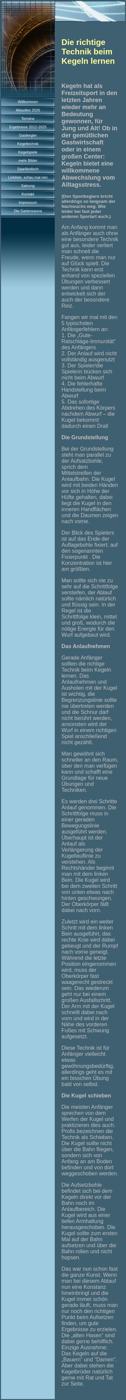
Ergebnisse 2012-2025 (28, 127)
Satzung (28, 186)
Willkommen (28, 102)
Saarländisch (28, 169)
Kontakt (28, 194)
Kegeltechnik (28, 144)
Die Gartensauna (28, 211)
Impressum (28, 202)
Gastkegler (28, 135)
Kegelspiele (28, 152)
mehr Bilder (27, 161)
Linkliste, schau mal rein (27, 177)
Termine (27, 119)
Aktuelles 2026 (28, 110)
